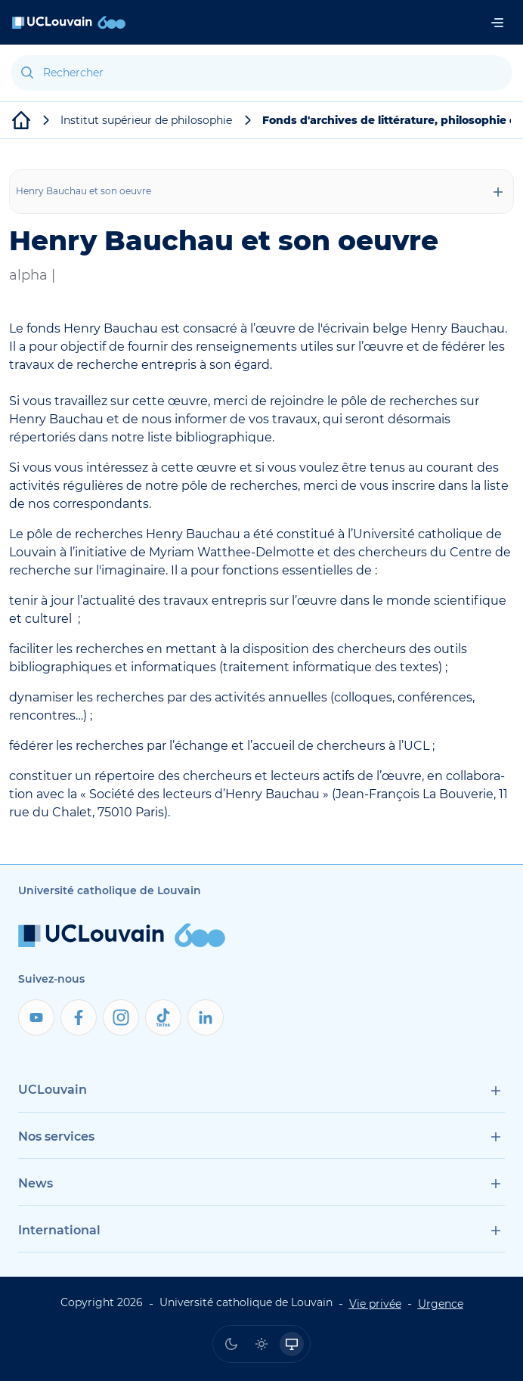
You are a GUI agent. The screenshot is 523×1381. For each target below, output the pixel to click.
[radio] (231, 1344)
